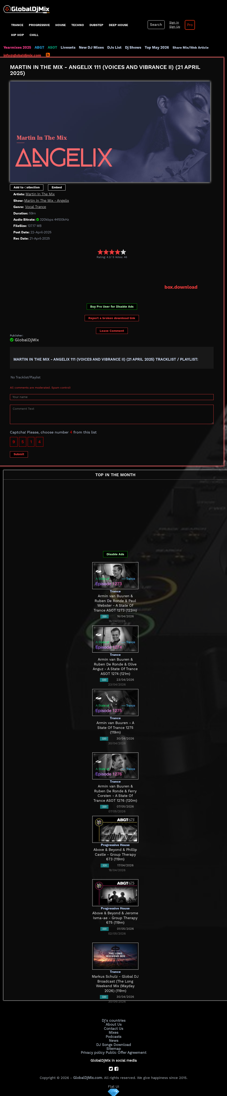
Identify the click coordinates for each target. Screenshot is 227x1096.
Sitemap (113, 1048)
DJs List (112, 47)
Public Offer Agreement (125, 1051)
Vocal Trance (35, 207)
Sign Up (173, 26)
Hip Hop (17, 35)
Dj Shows (131, 47)
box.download (181, 287)
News (113, 1040)
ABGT (38, 47)
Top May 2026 (154, 47)
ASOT (51, 47)
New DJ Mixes (90, 47)
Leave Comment (112, 330)
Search (155, 25)
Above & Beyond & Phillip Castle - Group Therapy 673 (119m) (115, 854)
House (60, 25)
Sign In (173, 22)
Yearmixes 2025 (16, 47)
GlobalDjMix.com (88, 1076)
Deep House (118, 25)
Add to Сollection (27, 187)
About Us (113, 1024)
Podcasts (113, 1036)
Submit (19, 454)
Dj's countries (113, 1020)
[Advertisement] (94, 271)
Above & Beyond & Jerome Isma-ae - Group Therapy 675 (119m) (115, 917)
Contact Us (113, 1028)
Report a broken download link (111, 318)
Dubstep (96, 25)
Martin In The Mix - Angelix (46, 201)
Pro (188, 25)
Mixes (113, 1032)
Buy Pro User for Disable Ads (112, 306)
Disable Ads (115, 554)
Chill (34, 35)
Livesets (67, 47)
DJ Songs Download (113, 1044)
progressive (39, 25)
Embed (57, 187)
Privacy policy (93, 1051)
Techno (77, 25)
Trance (17, 25)
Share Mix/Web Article (188, 47)
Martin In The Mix (40, 194)
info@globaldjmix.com (22, 55)
